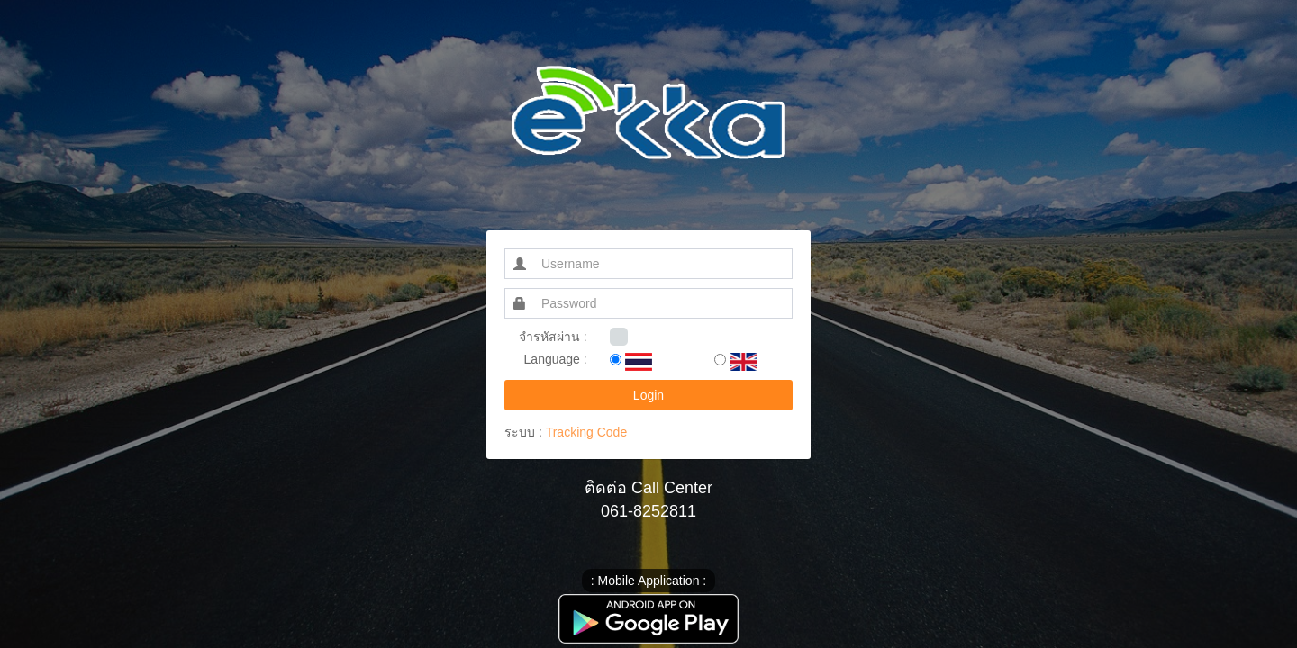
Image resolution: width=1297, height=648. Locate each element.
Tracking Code (587, 432)
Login (648, 395)
